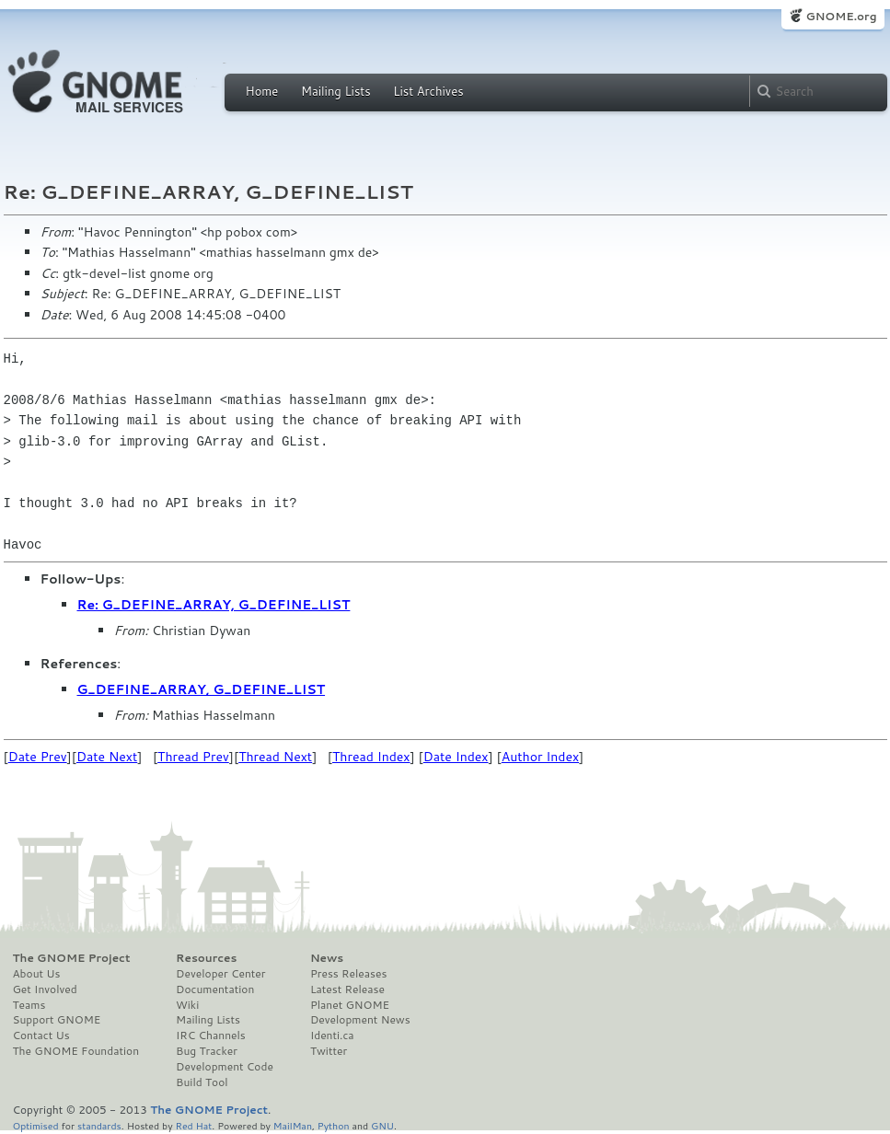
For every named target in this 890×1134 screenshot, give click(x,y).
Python (334, 1125)
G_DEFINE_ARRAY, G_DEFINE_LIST (201, 689)
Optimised (36, 1125)
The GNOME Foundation (76, 1051)
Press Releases (348, 973)
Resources (206, 958)
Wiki (187, 1005)
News (326, 958)
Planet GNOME (349, 1005)
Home (262, 91)
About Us (37, 973)
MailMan (292, 1125)
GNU (382, 1125)
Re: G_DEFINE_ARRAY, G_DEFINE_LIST (214, 605)
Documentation (215, 989)
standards (99, 1125)
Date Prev (37, 756)
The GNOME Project (72, 958)
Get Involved (45, 989)
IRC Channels (211, 1035)
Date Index (456, 756)
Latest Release (347, 989)
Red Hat (193, 1125)
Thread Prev (193, 756)
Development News (360, 1019)
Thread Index (371, 756)
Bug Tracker (206, 1051)
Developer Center (220, 973)
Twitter (328, 1051)
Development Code (224, 1066)
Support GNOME (57, 1019)
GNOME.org (840, 16)
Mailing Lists (336, 91)
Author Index (540, 756)
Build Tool (201, 1082)
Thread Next (275, 756)
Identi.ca (332, 1035)
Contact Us (41, 1035)
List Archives (428, 91)
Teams (29, 1005)
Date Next (106, 756)
